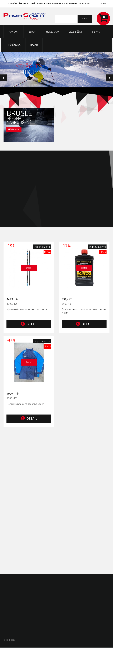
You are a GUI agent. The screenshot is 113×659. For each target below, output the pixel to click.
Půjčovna (14, 45)
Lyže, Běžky (75, 31)
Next (109, 77)
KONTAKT (14, 31)
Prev (3, 77)
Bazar (34, 45)
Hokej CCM (52, 31)
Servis (96, 31)
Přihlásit (104, 3)
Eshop (32, 31)
